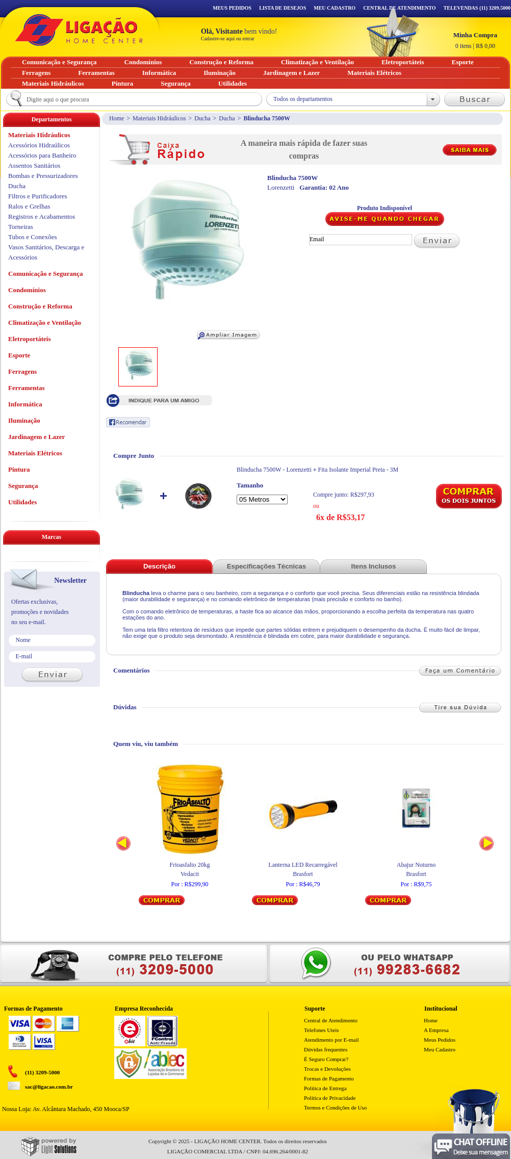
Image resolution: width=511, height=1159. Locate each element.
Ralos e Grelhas (29, 206)
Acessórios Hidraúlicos (39, 145)
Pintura (19, 469)
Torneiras (20, 226)
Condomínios (27, 290)
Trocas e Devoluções (327, 1069)
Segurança (23, 486)
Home (116, 118)
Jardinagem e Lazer (36, 437)
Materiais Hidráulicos (159, 118)
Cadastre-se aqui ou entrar (227, 38)
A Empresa (436, 1030)
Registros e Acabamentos (41, 216)
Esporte (19, 355)
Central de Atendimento (330, 1020)
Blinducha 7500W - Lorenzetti (274, 469)
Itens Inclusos (373, 566)
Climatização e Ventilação (44, 322)
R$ (475, 40)
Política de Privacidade (329, 1098)
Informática (25, 404)
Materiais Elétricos (35, 453)
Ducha (202, 118)
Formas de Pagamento (329, 1078)
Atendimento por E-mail (331, 1040)
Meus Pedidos (232, 8)
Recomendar (128, 422)
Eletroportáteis (29, 339)
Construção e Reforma (40, 306)
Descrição (159, 566)
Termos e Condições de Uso (335, 1107)
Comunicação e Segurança (45, 273)
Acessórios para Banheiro (42, 155)
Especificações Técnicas (266, 566)
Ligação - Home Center (79, 30)
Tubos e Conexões (32, 237)
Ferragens (22, 371)
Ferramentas (26, 388)
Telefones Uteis (321, 1030)
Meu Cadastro (334, 8)
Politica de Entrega (325, 1088)
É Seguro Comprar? (326, 1059)
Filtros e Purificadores (37, 196)
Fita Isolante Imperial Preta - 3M (358, 469)
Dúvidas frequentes (325, 1049)
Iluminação (24, 420)
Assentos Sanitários (34, 165)
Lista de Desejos (282, 8)
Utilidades (22, 502)
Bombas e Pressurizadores (43, 175)
